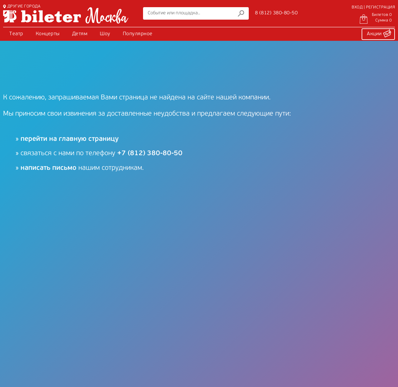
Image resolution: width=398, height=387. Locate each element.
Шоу (105, 33)
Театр (16, 33)
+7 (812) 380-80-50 (150, 153)
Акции (379, 33)
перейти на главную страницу (69, 139)
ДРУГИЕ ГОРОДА (21, 6)
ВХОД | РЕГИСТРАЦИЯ (373, 7)
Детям (80, 33)
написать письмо (48, 168)
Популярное (138, 33)
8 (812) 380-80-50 (276, 13)
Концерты (48, 33)
